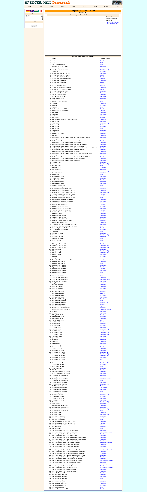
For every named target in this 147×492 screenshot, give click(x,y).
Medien (84, 6)
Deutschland (109, 16)
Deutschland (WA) (104, 192)
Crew (73, 6)
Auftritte (106, 6)
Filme (51, 6)
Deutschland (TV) (104, 69)
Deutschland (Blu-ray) (105, 279)
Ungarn (102, 306)
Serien (95, 6)
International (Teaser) (105, 378)
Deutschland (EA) (104, 352)
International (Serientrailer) (112, 18)
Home (29, 6)
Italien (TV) (102, 117)
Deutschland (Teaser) (105, 309)
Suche (40, 6)
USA (101, 320)
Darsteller (62, 6)
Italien (101, 62)
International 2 (103, 297)
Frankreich (102, 110)
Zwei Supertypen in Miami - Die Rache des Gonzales (112, 23)
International (103, 71)
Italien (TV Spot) (104, 302)
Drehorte (117, 6)
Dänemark (102, 75)
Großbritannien (103, 387)
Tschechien (103, 167)
